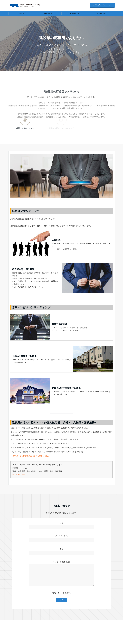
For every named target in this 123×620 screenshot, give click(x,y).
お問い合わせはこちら (102, 5)
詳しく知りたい (19, 474)
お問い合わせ (75, 13)
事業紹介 (47, 13)
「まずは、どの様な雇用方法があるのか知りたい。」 (32, 456)
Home (21, 13)
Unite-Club (101, 13)
